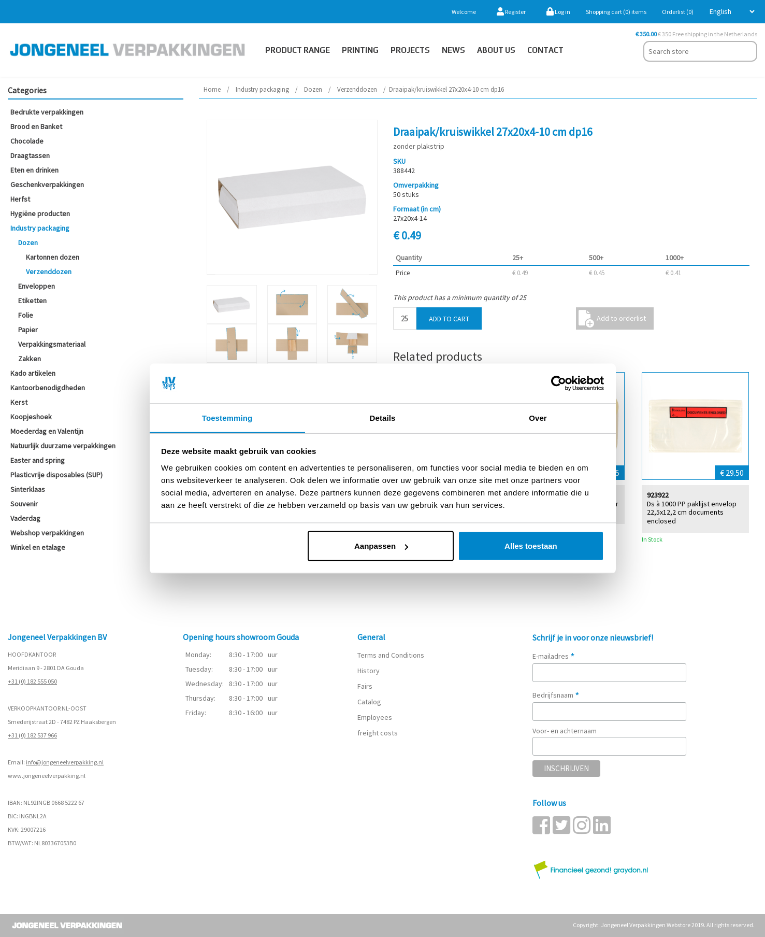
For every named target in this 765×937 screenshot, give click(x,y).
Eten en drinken (34, 170)
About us (496, 50)
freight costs (377, 732)
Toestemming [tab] (227, 417)
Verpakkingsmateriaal (51, 344)
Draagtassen (30, 155)
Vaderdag (25, 518)
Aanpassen (381, 546)
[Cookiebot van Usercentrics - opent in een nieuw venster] (558, 383)
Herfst (20, 199)
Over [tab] (538, 417)
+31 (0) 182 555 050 (32, 681)
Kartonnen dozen (52, 257)
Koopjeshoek (31, 416)
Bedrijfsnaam (556, 695)
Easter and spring (37, 460)
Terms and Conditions (390, 655)
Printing (360, 50)
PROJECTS (410, 50)
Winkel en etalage (37, 547)
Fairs (364, 686)
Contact (545, 50)
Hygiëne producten (40, 213)
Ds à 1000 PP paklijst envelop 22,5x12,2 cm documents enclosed (692, 512)
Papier (28, 329)
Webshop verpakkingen (47, 532)
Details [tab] (383, 417)
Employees (374, 717)
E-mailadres (553, 656)
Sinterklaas (27, 489)
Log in (558, 12)
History (368, 670)
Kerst (18, 402)
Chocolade (27, 141)
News (453, 50)
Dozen (28, 242)
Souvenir (24, 503)
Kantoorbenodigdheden (47, 387)
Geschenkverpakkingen (47, 184)
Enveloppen (36, 286)
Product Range (297, 50)
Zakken (29, 358)
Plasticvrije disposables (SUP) (56, 474)
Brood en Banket (36, 126)
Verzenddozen (48, 271)
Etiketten (32, 300)
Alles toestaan (530, 546)
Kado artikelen (32, 373)
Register (511, 12)
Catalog (369, 701)
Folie (25, 315)
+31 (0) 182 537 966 (32, 735)
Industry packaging (39, 228)
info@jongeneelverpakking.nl (65, 762)
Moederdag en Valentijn (46, 431)
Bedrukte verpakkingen (46, 112)
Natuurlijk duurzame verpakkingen (63, 445)
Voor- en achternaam (564, 730)
